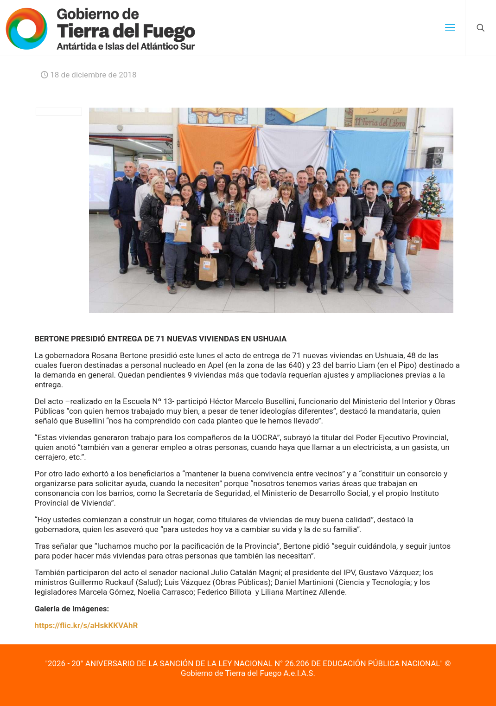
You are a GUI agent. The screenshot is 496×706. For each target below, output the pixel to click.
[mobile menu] (450, 28)
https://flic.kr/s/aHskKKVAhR (86, 625)
